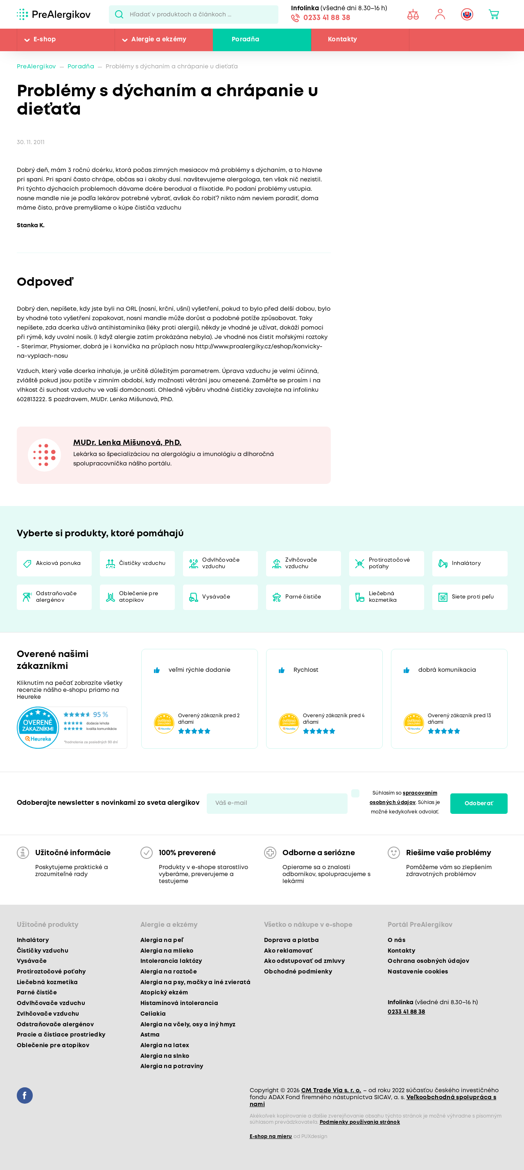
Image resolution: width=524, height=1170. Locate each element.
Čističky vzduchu (142, 563)
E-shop (45, 40)
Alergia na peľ (161, 940)
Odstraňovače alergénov (56, 597)
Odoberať (479, 803)
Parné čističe (303, 597)
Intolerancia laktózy (171, 961)
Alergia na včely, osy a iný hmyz (188, 1024)
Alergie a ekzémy (158, 40)
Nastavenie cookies (418, 971)
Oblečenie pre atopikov (138, 597)
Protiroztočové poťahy (389, 563)
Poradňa (245, 40)
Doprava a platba (291, 940)
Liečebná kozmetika (383, 597)
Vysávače (216, 597)
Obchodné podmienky (298, 971)
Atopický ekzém (164, 992)
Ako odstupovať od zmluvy (304, 961)
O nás (396, 940)
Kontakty (342, 40)
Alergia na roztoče (168, 971)
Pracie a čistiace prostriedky (61, 1034)
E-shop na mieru (271, 1136)
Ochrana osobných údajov (428, 961)
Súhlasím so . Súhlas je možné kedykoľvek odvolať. (405, 802)
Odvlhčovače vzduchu (220, 563)
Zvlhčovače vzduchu (301, 563)
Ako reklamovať (288, 951)
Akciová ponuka (58, 563)
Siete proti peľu (473, 597)
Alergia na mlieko (167, 951)
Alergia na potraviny (171, 1066)
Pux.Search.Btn (119, 14)
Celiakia (153, 1014)
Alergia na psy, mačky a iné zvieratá (195, 982)
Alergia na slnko (164, 1056)
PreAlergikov (36, 67)
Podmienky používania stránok (360, 1122)
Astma (150, 1034)
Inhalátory (466, 563)
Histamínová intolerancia (179, 1003)
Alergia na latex (164, 1045)
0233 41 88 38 (326, 18)
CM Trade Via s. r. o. (331, 1090)
